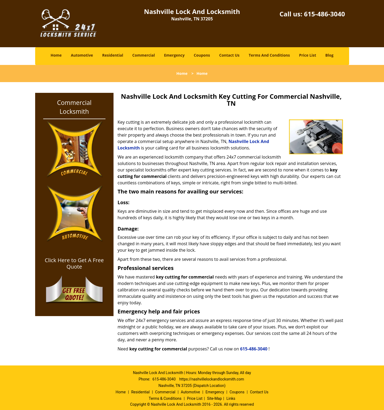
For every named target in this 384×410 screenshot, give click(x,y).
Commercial (143, 55)
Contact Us (229, 55)
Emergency (174, 55)
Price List (307, 55)
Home (55, 55)
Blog (329, 55)
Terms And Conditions (269, 55)
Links (230, 398)
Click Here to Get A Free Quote (74, 263)
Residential (112, 55)
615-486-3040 (324, 13)
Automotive (82, 55)
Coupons (202, 55)
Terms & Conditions (165, 398)
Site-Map (214, 398)
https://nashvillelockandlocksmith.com (211, 379)
